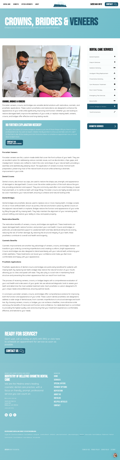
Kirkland (52, 434)
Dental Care (6, 4)
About (37, 4)
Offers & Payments (27, 4)
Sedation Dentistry (102, 68)
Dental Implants (102, 57)
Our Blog (57, 398)
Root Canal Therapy (102, 90)
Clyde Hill (7, 434)
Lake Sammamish (61, 434)
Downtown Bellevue (17, 434)
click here (55, 338)
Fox (14, 450)
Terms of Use (86, 450)
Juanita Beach (44, 434)
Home (56, 376)
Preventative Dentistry (102, 79)
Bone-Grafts (102, 101)
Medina (82, 434)
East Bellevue (28, 434)
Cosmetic (16, 4)
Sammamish (8, 437)
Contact (111, 4)
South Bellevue (17, 437)
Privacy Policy (95, 450)
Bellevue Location (10, 398)
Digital (17, 450)
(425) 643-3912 (96, 4)
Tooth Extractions (102, 112)
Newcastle (88, 434)
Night (11, 450)
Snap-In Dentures (102, 62)
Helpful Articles (60, 401)
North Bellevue (96, 434)
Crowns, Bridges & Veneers (102, 106)
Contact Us (14, 142)
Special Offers (60, 383)
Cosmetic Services (102, 126)
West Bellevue (27, 437)
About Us (57, 394)
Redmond (105, 434)
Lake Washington (73, 434)
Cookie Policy (105, 450)
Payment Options (60, 387)
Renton (111, 434)
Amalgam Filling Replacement (102, 73)
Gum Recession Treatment (102, 84)
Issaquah (36, 434)
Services (57, 379)
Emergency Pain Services (102, 95)
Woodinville (36, 437)
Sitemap (113, 450)
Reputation (58, 390)
